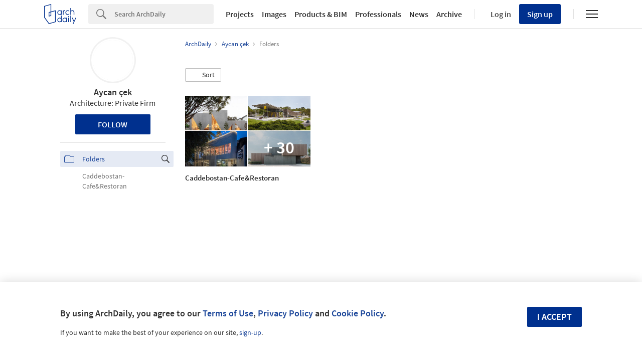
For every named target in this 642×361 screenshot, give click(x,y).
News (418, 14)
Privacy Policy (285, 313)
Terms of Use (228, 313)
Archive (449, 14)
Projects (240, 14)
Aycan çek (113, 92)
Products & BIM (320, 14)
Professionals (378, 14)
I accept (554, 316)
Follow (112, 124)
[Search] (164, 14)
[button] (203, 75)
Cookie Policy (358, 313)
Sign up (540, 14)
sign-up (250, 332)
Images (274, 14)
